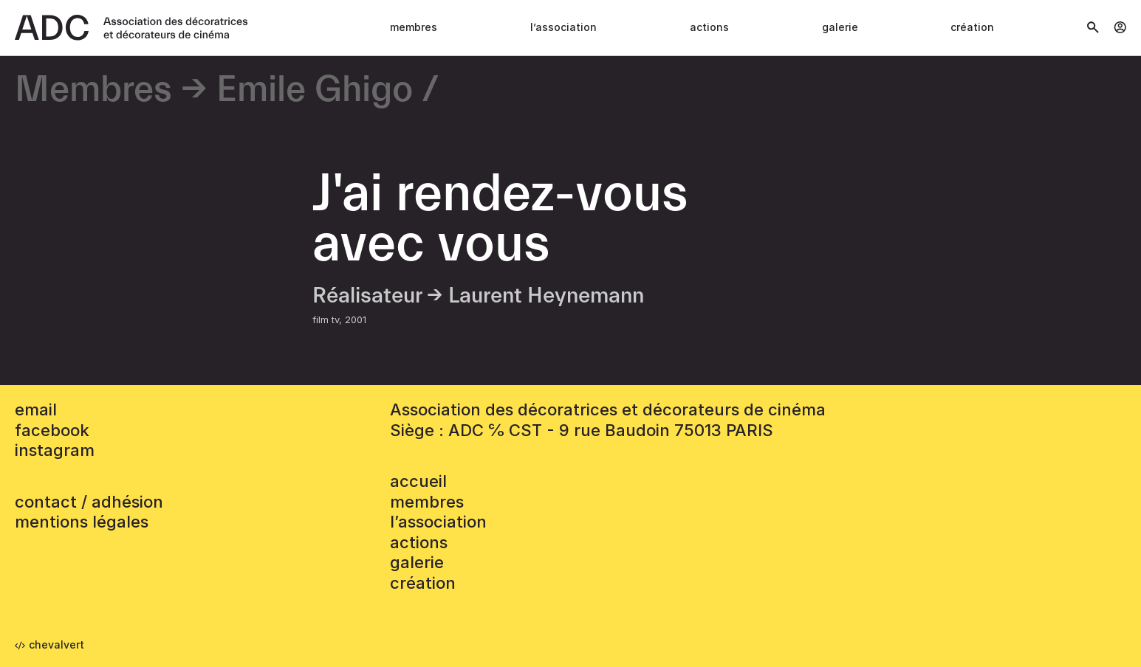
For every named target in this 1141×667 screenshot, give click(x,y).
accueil (418, 481)
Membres (413, 27)
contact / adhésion (89, 501)
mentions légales (81, 521)
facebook (52, 430)
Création (972, 27)
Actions (709, 27)
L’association (563, 27)
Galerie (840, 27)
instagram (55, 450)
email (36, 409)
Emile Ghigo (314, 90)
